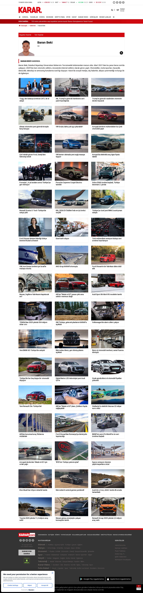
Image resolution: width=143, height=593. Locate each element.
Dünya (42, 17)
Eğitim (79, 545)
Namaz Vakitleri (121, 548)
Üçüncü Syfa (59, 545)
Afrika (78, 548)
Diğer (90, 555)
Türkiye (68, 545)
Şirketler (91, 551)
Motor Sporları (81, 555)
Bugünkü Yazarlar (25, 35)
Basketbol (55, 555)
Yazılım (77, 561)
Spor (68, 17)
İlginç (78, 565)
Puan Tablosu (120, 551)
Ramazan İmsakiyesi (123, 559)
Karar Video (83, 17)
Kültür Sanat (70, 558)
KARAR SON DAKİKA (26, 552)
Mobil (52, 561)
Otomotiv (65, 551)
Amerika (60, 548)
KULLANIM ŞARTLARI (79, 535)
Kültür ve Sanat (83, 568)
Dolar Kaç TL (120, 554)
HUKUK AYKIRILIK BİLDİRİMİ (122, 535)
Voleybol (63, 555)
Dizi (61, 565)
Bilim (82, 561)
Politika (50, 545)
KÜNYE (57, 535)
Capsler (60, 568)
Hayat (74, 17)
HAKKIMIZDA (42, 535)
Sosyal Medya (67, 561)
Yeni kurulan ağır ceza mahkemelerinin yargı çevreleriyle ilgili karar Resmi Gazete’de (60, 21)
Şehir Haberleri (120, 557)
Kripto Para (60, 17)
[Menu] (113, 17)
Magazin (56, 558)
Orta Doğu (51, 548)
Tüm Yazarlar (39, 35)
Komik (73, 565)
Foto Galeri (43, 568)
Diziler (49, 558)
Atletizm (71, 555)
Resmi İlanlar (105, 17)
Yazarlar (34, 17)
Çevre (74, 545)
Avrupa (67, 548)
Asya (73, 548)
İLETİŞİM (51, 535)
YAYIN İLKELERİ (66, 535)
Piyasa (51, 551)
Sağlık (62, 558)
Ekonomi (49, 17)
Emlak (57, 551)
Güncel (25, 17)
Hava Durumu (120, 545)
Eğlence (79, 558)
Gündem (56, 565)
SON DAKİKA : (23, 21)
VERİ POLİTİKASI (106, 535)
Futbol (47, 555)
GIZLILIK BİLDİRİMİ (93, 535)
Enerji (72, 551)
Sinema (67, 565)
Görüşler (94, 17)
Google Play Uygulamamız (94, 579)
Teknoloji (42, 561)
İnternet (58, 561)
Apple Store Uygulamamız (120, 579)
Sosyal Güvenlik (81, 551)
